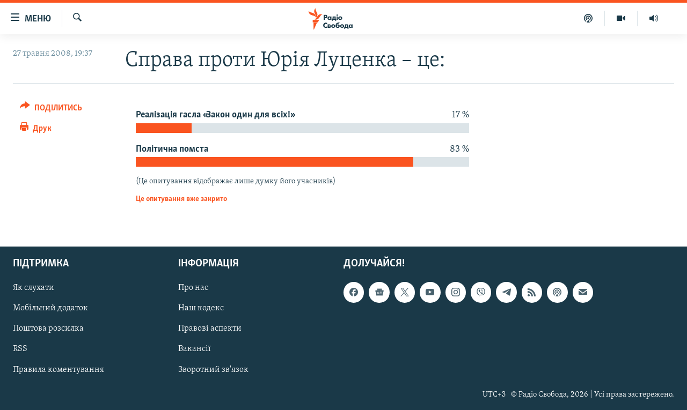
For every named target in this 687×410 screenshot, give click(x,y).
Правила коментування (58, 370)
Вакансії (194, 349)
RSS (20, 349)
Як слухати (33, 288)
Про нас (193, 288)
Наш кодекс (201, 308)
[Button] (51, 110)
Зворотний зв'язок (213, 370)
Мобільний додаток (50, 308)
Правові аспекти (210, 329)
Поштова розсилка (48, 329)
